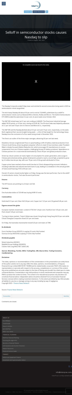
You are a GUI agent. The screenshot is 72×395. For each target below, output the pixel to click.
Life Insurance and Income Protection (14, 346)
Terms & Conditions (38, 392)
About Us (6, 318)
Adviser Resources (38, 12)
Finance (5, 354)
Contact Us (28, 12)
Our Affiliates (6, 321)
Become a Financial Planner (11, 343)
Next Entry (66, 296)
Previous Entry (6, 296)
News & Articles (7, 326)
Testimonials (6, 323)
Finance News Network (21, 283)
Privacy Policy (48, 392)
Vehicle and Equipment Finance (12, 357)
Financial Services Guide (10, 351)
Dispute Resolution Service (60, 392)
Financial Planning (9, 335)
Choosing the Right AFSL (10, 340)
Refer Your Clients (8, 331)
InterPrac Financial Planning (11, 338)
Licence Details (27, 392)
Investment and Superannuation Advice (14, 360)
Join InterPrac (7, 329)
